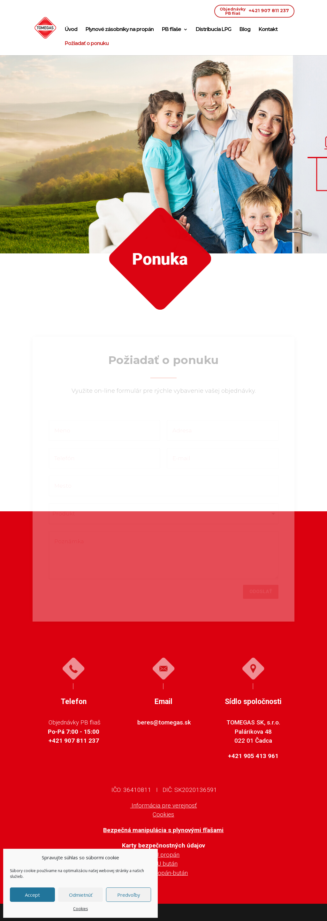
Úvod (71, 29)
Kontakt (268, 29)
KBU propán (163, 854)
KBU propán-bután (163, 873)
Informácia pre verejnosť (163, 805)
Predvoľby (128, 895)
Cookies (80, 908)
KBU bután (163, 863)
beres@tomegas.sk (164, 722)
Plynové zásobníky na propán (120, 29)
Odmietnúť (80, 895)
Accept (32, 895)
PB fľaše (171, 29)
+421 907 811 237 (254, 11)
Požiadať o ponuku (87, 43)
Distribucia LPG (213, 29)
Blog (245, 29)
